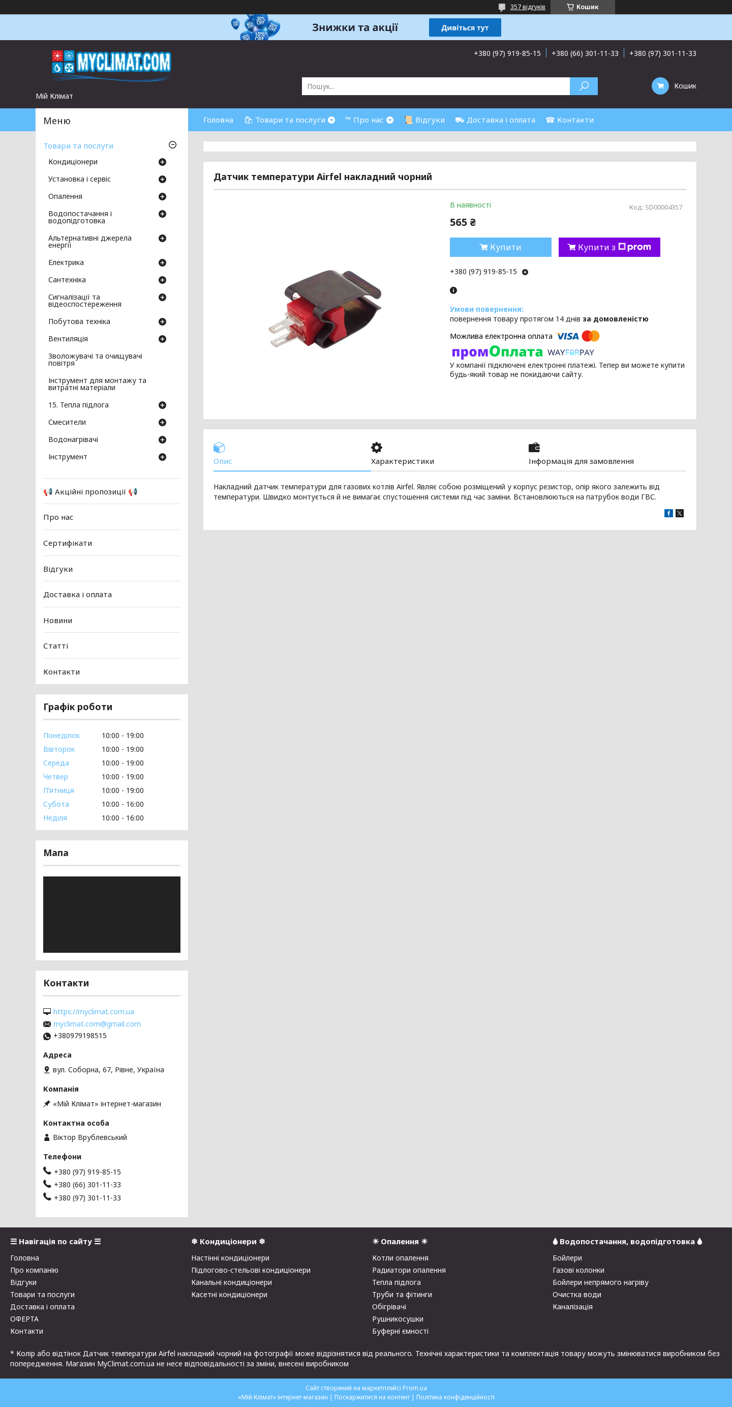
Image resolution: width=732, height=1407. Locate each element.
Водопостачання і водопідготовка (80, 217)
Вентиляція (68, 339)
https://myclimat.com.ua (93, 1011)
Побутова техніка (79, 322)
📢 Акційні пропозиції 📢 (90, 491)
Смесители (67, 423)
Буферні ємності (400, 1331)
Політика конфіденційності (455, 1397)
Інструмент (67, 457)
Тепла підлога (396, 1282)
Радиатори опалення (409, 1270)
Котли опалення (400, 1258)
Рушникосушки (397, 1319)
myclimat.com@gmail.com (97, 1024)
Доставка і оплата (77, 594)
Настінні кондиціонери (230, 1258)
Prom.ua (415, 1388)
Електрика (66, 263)
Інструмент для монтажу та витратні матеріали (97, 384)
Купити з (614, 247)
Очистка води (577, 1294)
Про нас (58, 517)
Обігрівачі (389, 1306)
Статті (55, 645)
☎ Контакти (569, 119)
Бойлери (567, 1258)
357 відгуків (527, 7)
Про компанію (34, 1270)
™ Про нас (364, 119)
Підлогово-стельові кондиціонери (251, 1270)
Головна (218, 119)
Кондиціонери (73, 162)
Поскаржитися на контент (372, 1397)
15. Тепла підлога (78, 405)
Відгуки (58, 568)
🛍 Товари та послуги (284, 119)
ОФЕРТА (24, 1319)
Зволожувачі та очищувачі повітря (95, 360)
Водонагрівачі (73, 440)
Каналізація (573, 1306)
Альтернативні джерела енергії (90, 242)
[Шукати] (584, 86)
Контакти (61, 671)
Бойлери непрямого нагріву (601, 1282)
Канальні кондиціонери (231, 1282)
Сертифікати (67, 543)
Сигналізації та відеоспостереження (84, 301)
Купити (506, 247)
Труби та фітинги (402, 1294)
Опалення (65, 197)
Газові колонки (578, 1270)
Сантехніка (67, 280)
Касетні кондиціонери (229, 1294)
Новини (57, 620)
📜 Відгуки (424, 119)
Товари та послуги (78, 145)
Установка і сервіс (79, 179)
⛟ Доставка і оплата (495, 119)
